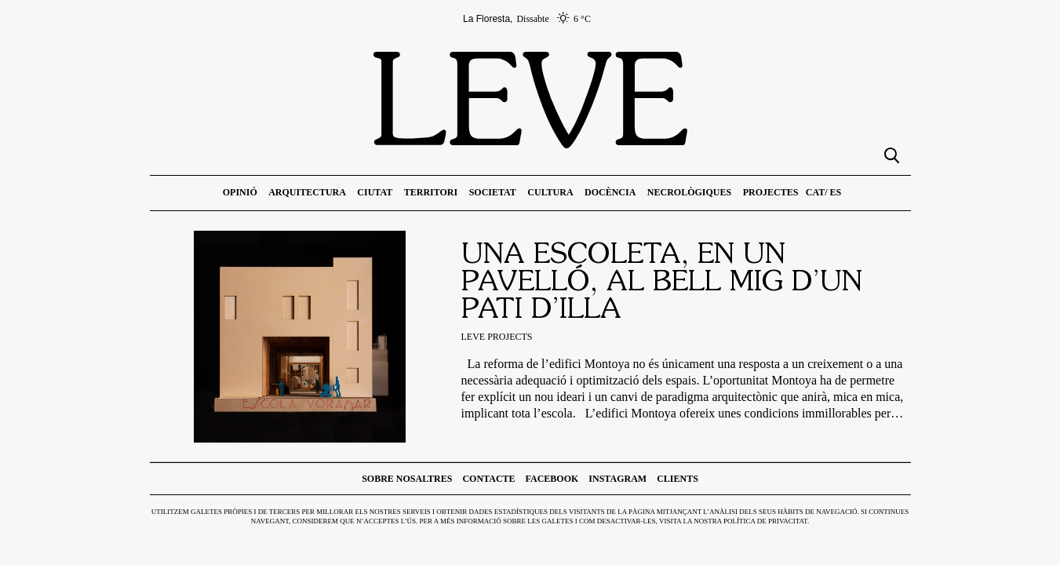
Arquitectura (307, 192)
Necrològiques (689, 192)
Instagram (617, 478)
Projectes (771, 192)
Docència (610, 192)
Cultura (550, 192)
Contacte (488, 478)
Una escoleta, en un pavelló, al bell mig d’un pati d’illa (661, 283)
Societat (492, 192)
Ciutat (374, 192)
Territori (430, 192)
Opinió (240, 192)
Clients (677, 478)
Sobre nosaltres (407, 478)
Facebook (552, 478)
